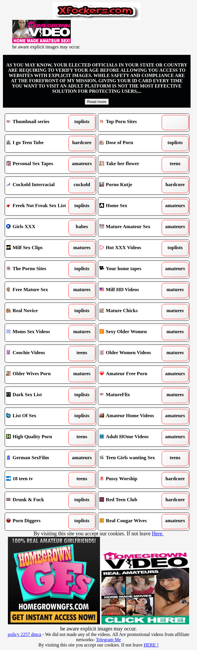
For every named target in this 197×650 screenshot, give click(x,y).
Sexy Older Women (132, 332)
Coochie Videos (39, 353)
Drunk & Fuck (39, 500)
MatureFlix (132, 395)
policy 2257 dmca (24, 634)
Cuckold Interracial (39, 185)
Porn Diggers (39, 521)
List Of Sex (39, 416)
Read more (96, 101)
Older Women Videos (132, 353)
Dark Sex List (39, 395)
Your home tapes (132, 269)
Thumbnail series (39, 122)
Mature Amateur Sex (132, 227)
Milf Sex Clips (39, 248)
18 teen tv (39, 479)
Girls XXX (39, 227)
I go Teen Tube (39, 143)
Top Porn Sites (132, 122)
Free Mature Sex (39, 290)
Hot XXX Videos (132, 248)
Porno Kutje (132, 185)
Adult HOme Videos (132, 437)
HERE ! (151, 644)
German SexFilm (39, 458)
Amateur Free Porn (132, 374)
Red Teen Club (132, 500)
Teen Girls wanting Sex (132, 458)
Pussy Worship (132, 479)
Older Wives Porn (39, 374)
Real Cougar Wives (132, 521)
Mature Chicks (132, 311)
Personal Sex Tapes (39, 164)
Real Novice (39, 311)
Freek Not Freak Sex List (39, 206)
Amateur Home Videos (132, 416)
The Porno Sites (39, 269)
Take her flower (132, 164)
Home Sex (132, 206)
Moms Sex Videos (39, 332)
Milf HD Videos (132, 290)
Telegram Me (108, 639)
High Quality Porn (39, 437)
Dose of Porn (132, 143)
